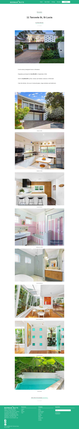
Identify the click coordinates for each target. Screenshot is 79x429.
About (39, 409)
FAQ (22, 412)
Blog (22, 410)
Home (41, 1)
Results (22, 411)
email (14, 417)
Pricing (53, 1)
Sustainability (41, 411)
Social (39, 410)
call (17, 417)
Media (39, 416)
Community (40, 417)
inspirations (45, 397)
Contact (66, 1)
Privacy (39, 419)
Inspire (22, 409)
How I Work (47, 1)
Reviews (59, 1)
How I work (40, 412)
